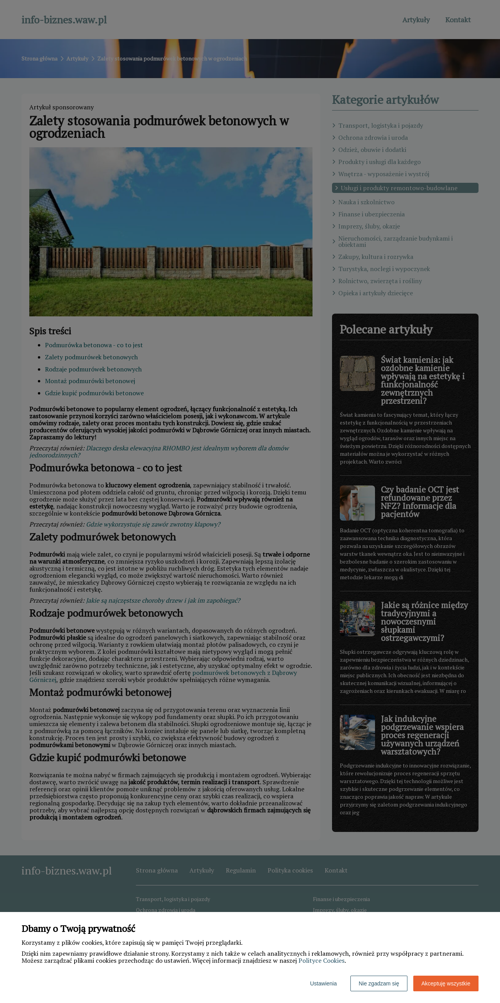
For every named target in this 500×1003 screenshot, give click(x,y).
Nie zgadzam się (379, 983)
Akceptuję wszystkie (445, 983)
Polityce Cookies (321, 960)
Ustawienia (323, 983)
